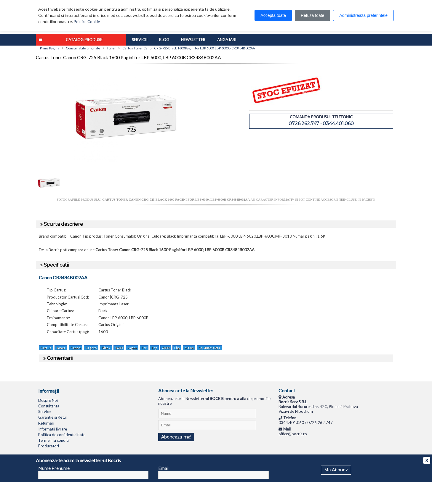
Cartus (46, 348)
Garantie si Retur (52, 417)
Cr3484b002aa (209, 348)
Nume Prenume (54, 468)
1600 (118, 348)
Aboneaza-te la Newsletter (185, 390)
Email (163, 468)
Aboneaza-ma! (176, 437)
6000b (189, 348)
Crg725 (91, 348)
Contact (287, 390)
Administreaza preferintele (363, 15)
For (144, 348)
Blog (164, 39)
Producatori (48, 446)
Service (44, 411)
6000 (165, 348)
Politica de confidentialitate (61, 434)
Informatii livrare (52, 429)
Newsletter (193, 39)
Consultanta (48, 406)
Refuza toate (312, 15)
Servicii (139, 39)
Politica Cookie (87, 21)
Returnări (46, 423)
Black (106, 348)
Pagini (132, 348)
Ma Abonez (336, 470)
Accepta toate (273, 15)
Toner (60, 348)
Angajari (226, 39)
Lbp (154, 348)
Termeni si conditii (54, 440)
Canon (76, 348)
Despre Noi (48, 400)
